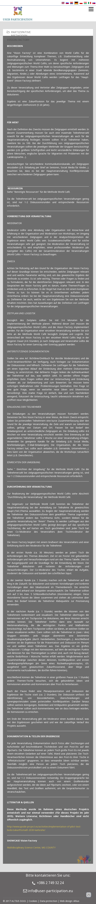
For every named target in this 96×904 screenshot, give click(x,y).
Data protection (48, 901)
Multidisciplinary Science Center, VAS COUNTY (31, 847)
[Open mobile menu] (91, 8)
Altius (76, 901)
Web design (66, 901)
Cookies (33, 901)
